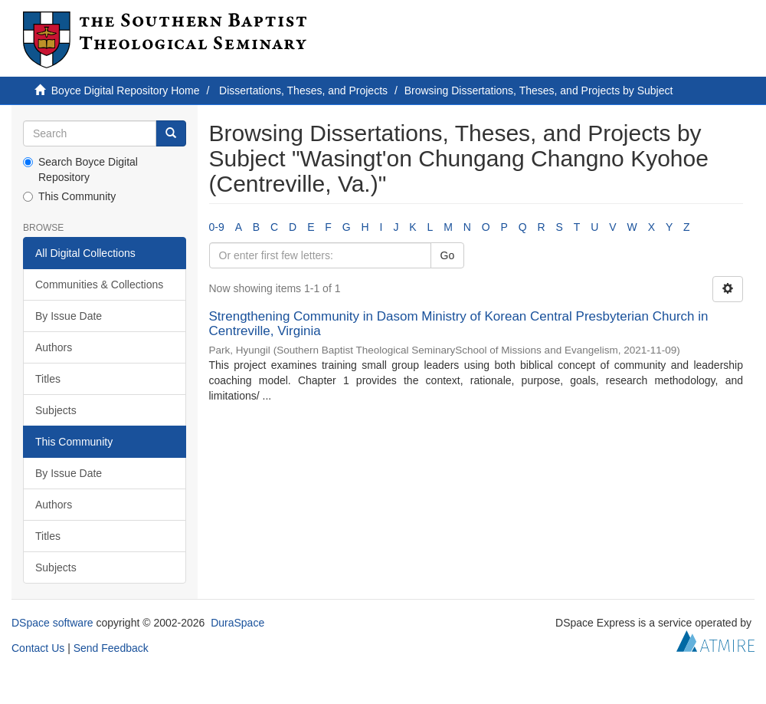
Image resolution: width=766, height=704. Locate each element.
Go (447, 255)
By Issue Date (68, 316)
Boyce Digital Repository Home (125, 90)
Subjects (56, 410)
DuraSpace (237, 623)
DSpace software (52, 623)
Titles (48, 379)
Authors (53, 347)
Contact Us (37, 648)
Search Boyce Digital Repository (80, 169)
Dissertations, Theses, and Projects (303, 90)
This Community (69, 196)
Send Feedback (111, 648)
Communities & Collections (99, 284)
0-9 (216, 227)
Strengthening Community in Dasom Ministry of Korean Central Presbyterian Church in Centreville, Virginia (459, 323)
